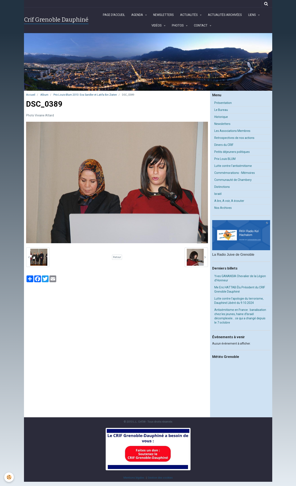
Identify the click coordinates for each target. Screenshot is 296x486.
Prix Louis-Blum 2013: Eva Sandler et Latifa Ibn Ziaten (85, 94)
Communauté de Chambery (233, 180)
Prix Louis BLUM (225, 159)
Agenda (137, 15)
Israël (218, 194)
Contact (201, 25)
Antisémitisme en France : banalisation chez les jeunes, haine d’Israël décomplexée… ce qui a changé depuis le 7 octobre (240, 316)
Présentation (223, 103)
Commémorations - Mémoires (234, 173)
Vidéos (157, 25)
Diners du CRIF (223, 145)
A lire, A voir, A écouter (229, 200)
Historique (221, 117)
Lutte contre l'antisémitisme (233, 166)
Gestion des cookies (160, 477)
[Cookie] (9, 477)
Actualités (189, 15)
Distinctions (222, 187)
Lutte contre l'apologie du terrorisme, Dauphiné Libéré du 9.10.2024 (239, 300)
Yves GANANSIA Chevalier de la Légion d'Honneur (240, 278)
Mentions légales (133, 477)
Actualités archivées (225, 15)
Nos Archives (223, 207)
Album (44, 94)
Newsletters (163, 15)
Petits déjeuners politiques (232, 152)
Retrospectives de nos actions (234, 138)
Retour (117, 257)
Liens (252, 15)
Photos (178, 25)
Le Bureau (221, 110)
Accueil (30, 94)
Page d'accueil (114, 15)
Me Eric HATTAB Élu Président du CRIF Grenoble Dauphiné (239, 289)
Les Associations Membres (232, 131)
